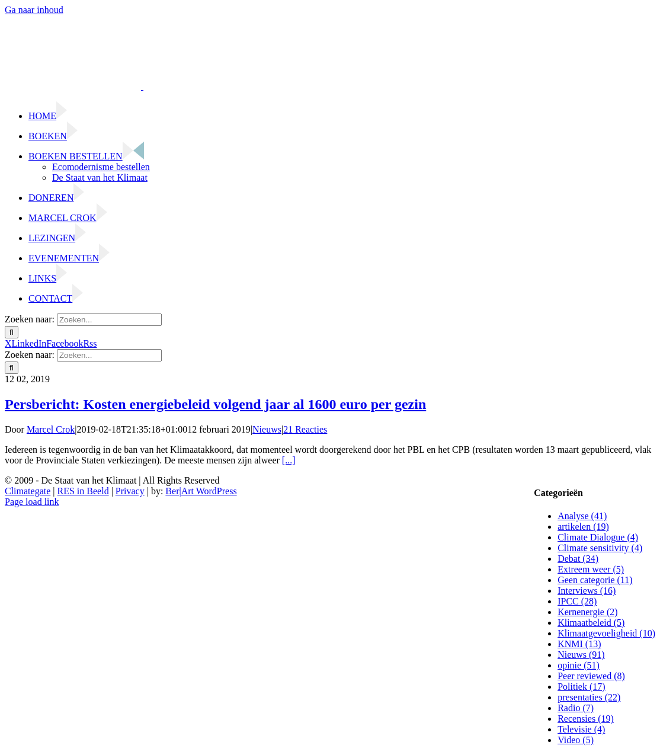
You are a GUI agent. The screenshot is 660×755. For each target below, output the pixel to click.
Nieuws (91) (581, 655)
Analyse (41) (582, 516)
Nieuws (266, 429)
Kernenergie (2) (587, 612)
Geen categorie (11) (595, 580)
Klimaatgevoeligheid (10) (606, 633)
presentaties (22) (589, 697)
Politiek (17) (581, 687)
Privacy (130, 491)
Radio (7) (576, 708)
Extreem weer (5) (591, 569)
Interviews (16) (587, 591)
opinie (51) (579, 665)
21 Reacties (305, 429)
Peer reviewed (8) (591, 676)
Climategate (27, 491)
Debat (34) (578, 559)
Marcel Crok (51, 429)
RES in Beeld (83, 491)
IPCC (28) (577, 601)
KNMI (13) (579, 644)
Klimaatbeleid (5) (591, 623)
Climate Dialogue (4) (598, 537)
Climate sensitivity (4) (600, 548)
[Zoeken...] (109, 319)
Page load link (32, 502)
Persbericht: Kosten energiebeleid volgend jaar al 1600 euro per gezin (215, 404)
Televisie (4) (581, 729)
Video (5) (576, 740)
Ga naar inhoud (34, 10)
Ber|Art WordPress (200, 491)
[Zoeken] (11, 332)
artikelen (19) (583, 527)
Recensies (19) (586, 719)
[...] (289, 460)
